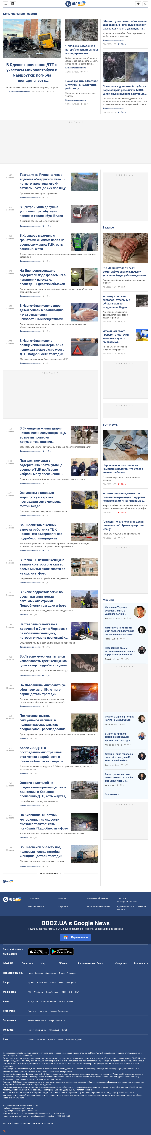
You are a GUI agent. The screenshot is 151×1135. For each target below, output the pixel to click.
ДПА (64, 992)
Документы (63, 906)
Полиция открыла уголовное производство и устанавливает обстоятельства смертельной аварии (42, 701)
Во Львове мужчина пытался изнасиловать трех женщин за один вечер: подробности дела (43, 661)
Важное (108, 227)
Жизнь (63, 963)
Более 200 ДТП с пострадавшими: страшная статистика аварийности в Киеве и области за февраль (41, 754)
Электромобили (48, 1001)
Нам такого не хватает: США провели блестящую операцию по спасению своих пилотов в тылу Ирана (119, 631)
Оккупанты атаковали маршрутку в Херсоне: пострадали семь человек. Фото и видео (40, 499)
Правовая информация (97, 898)
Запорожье (50, 973)
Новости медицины (37, 1030)
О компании (33, 898)
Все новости (141, 963)
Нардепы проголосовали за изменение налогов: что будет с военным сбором (123, 469)
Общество (121, 963)
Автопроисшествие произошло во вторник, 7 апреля (32, 87)
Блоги (100, 963)
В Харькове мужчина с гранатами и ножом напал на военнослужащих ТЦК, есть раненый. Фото (42, 242)
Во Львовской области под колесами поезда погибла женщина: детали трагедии (41, 851)
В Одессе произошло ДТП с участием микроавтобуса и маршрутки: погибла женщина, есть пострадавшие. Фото (31, 72)
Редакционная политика (98, 906)
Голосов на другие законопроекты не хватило (121, 478)
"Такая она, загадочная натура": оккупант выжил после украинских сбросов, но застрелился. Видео (81, 49)
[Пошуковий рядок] (145, 4)
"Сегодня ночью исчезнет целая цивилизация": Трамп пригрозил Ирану (123, 525)
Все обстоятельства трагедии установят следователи (46, 610)
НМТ (77, 992)
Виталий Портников (113, 619)
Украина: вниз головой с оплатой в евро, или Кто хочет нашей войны (119, 757)
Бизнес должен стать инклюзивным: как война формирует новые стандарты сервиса (119, 777)
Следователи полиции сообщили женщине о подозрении (48, 643)
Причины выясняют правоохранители (39, 193)
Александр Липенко (113, 745)
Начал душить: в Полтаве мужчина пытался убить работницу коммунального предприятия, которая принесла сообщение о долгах (81, 84)
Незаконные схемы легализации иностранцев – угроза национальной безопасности (120, 651)
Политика (27, 963)
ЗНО (70, 992)
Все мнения (111, 794)
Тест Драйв (33, 1001)
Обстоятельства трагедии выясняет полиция (42, 861)
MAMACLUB (54, 1030)
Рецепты (32, 1011)
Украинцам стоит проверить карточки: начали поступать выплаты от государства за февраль (118, 336)
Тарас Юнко (110, 785)
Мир (42, 963)
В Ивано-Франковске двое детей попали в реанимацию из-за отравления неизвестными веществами (42, 312)
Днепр (61, 973)
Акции (62, 1001)
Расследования (87, 963)
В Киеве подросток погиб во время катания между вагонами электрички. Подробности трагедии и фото (43, 598)
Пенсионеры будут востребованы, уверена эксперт (124, 281)
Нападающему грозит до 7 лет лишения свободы (44, 670)
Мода (60, 1039)
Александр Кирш (112, 765)
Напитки (43, 1011)
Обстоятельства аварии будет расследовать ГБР (44, 359)
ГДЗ (30, 992)
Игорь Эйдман (111, 725)
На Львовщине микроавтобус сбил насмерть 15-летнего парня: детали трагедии (43, 689)
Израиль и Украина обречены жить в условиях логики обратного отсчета (116, 611)
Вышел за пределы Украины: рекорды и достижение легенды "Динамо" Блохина (117, 737)
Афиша (31, 1039)
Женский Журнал (74, 1039)
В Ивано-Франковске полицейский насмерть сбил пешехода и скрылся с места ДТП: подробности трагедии (42, 347)
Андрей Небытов (112, 659)
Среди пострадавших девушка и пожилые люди (43, 511)
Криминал (24, 615)
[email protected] (38, 1116)
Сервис (70, 1001)
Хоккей (53, 982)
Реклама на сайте (36, 906)
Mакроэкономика (56, 1020)
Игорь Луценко (111, 639)
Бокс (61, 982)
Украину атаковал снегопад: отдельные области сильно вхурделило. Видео (116, 302)
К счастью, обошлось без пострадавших (39, 221)
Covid (64, 1030)
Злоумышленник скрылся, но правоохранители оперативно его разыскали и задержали (58, 255)
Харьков (39, 973)
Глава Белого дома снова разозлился (121, 534)
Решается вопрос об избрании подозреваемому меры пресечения (52, 479)
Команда (62, 898)
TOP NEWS (110, 424)
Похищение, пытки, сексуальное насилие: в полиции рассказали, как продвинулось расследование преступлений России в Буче (43, 722)
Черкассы (71, 973)
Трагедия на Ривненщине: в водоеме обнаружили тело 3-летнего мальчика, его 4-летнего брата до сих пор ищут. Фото (44, 181)
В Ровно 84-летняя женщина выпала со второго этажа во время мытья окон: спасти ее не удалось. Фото (42, 566)
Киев (30, 973)
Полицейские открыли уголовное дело (39, 801)
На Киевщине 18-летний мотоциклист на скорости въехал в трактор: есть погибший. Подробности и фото (44, 821)
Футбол (31, 982)
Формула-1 (71, 982)
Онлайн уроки (52, 992)
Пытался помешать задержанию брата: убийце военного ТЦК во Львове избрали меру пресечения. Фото (41, 467)
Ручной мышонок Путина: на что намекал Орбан (119, 718)
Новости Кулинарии (59, 1011)
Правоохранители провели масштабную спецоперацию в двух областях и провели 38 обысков (56, 290)
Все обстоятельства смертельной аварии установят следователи (52, 833)
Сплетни (41, 1039)
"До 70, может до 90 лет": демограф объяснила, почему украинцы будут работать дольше (124, 271)
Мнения (108, 600)
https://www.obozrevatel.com (102, 1053)
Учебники (38, 992)
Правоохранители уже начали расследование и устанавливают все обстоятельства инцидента (53, 325)
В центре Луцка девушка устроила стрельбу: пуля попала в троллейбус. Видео (41, 211)
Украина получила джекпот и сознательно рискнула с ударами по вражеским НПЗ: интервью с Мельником (124, 497)
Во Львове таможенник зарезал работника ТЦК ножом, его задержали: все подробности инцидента (41, 531)
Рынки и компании (37, 1020)
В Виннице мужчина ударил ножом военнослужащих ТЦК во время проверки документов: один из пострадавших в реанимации (43, 435)
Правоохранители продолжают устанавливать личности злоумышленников (57, 734)
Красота (51, 1039)
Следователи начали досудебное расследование (44, 578)
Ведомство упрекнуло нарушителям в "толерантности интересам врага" (55, 447)
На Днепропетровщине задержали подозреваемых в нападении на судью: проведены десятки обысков (43, 277)
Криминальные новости (20, 13)
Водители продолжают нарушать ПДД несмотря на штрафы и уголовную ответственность (56, 767)
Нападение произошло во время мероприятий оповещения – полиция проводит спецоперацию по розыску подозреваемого (54, 545)
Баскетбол (42, 982)
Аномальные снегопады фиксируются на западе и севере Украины (115, 315)
